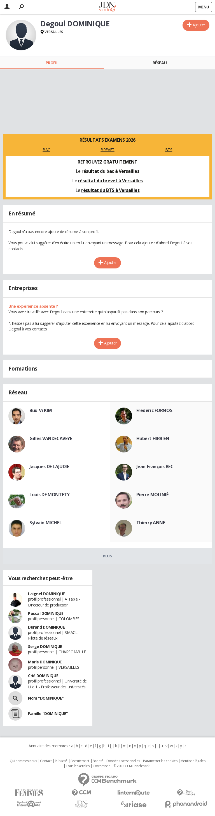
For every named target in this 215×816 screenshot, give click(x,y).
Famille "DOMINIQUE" (48, 713)
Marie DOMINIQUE (45, 662)
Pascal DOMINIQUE (45, 613)
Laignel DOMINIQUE (46, 593)
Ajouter (199, 24)
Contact (46, 761)
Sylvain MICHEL (45, 523)
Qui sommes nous (23, 761)
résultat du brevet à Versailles (110, 181)
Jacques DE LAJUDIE (49, 466)
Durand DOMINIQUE (46, 627)
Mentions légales (193, 761)
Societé (98, 761)
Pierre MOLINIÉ (152, 494)
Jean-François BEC (155, 466)
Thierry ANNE (150, 523)
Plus (107, 555)
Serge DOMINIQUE (45, 646)
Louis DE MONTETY (49, 494)
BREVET (107, 149)
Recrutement (80, 761)
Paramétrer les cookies (160, 761)
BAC (46, 149)
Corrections (101, 766)
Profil (52, 62)
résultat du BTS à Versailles (110, 190)
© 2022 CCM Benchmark (131, 766)
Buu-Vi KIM (40, 410)
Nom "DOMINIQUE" (46, 698)
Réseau (160, 62)
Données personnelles (123, 761)
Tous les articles (77, 766)
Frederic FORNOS (154, 410)
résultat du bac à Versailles (110, 171)
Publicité (61, 761)
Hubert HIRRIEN (152, 438)
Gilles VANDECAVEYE (50, 438)
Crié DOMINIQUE (43, 675)
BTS (168, 149)
